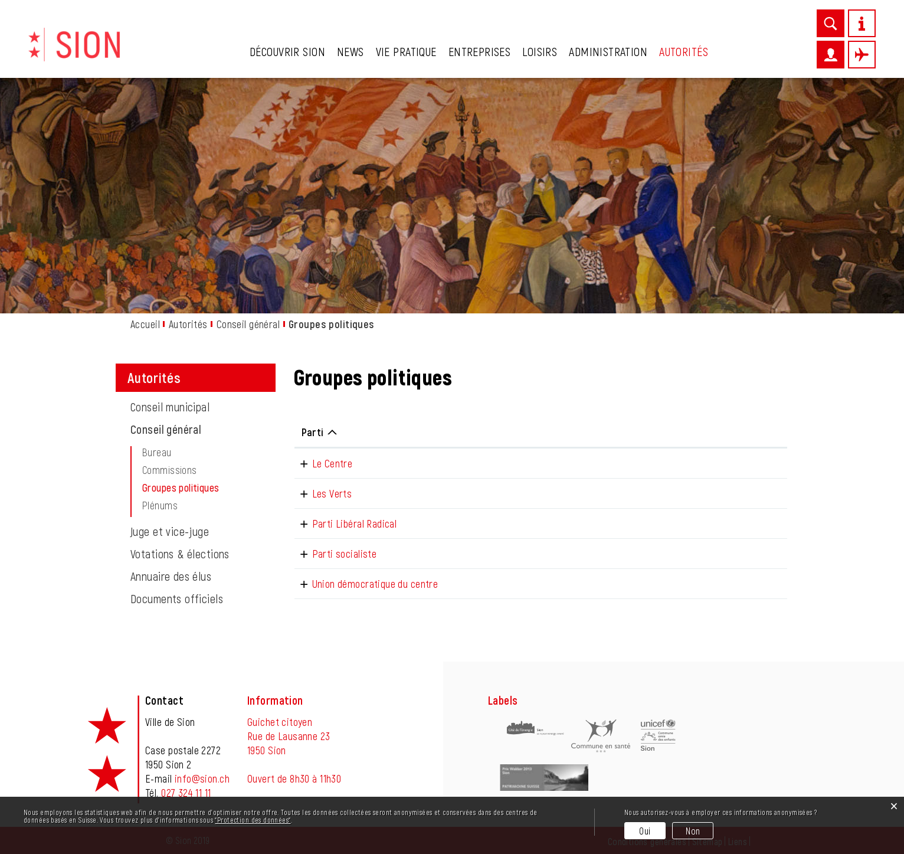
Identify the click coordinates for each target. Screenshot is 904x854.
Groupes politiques (208, 487)
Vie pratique (406, 51)
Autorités (683, 51)
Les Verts (322, 493)
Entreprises (479, 51)
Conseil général (165, 429)
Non (693, 830)
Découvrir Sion (287, 51)
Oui (644, 830)
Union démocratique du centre (365, 583)
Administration (608, 51)
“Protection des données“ (252, 820)
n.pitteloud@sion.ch (659, 493)
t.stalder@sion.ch (655, 523)
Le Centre (322, 463)
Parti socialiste (334, 553)
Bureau (157, 452)
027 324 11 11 (186, 792)
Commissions (169, 469)
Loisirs (539, 51)
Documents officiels (176, 598)
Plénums (160, 505)
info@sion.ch (202, 778)
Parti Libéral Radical (344, 523)
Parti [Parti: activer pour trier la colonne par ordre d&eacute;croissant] (313, 432)
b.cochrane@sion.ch (660, 583)
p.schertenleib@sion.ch (666, 553)
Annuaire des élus (170, 576)
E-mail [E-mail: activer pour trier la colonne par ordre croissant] (632, 432)
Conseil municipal (169, 407)
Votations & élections (180, 554)
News (350, 51)
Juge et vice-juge (169, 531)
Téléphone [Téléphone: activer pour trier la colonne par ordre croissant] (546, 432)
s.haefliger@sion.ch (659, 463)
